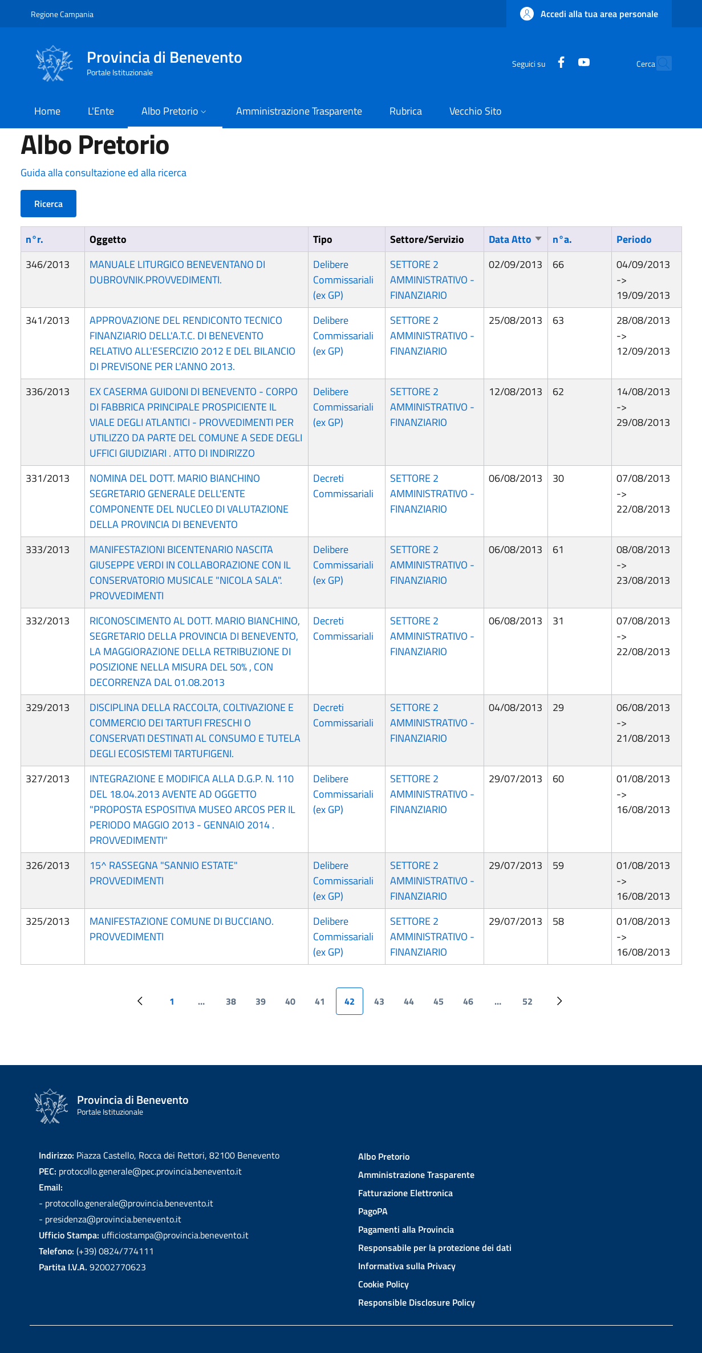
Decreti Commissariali (343, 485)
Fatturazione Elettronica (405, 1193)
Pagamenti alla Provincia (406, 1229)
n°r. (34, 239)
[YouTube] (559, 63)
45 (442, 1004)
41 (324, 1004)
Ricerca (48, 203)
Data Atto (516, 239)
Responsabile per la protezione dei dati (435, 1247)
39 (264, 1004)
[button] (589, 13)
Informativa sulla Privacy (407, 1266)
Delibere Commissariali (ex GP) (343, 280)
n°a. (562, 239)
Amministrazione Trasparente (416, 1174)
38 (235, 1004)
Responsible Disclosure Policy (416, 1302)
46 (472, 1004)
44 (413, 1004)
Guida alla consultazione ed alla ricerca (103, 172)
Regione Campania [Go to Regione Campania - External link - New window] (62, 14)
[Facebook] (536, 63)
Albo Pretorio (383, 1156)
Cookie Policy (383, 1284)
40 (294, 1004)
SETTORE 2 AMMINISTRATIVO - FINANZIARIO (432, 280)
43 (383, 1004)
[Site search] (658, 63)
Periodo (634, 239)
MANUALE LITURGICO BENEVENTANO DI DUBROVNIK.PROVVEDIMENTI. (177, 272)
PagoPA (373, 1211)
